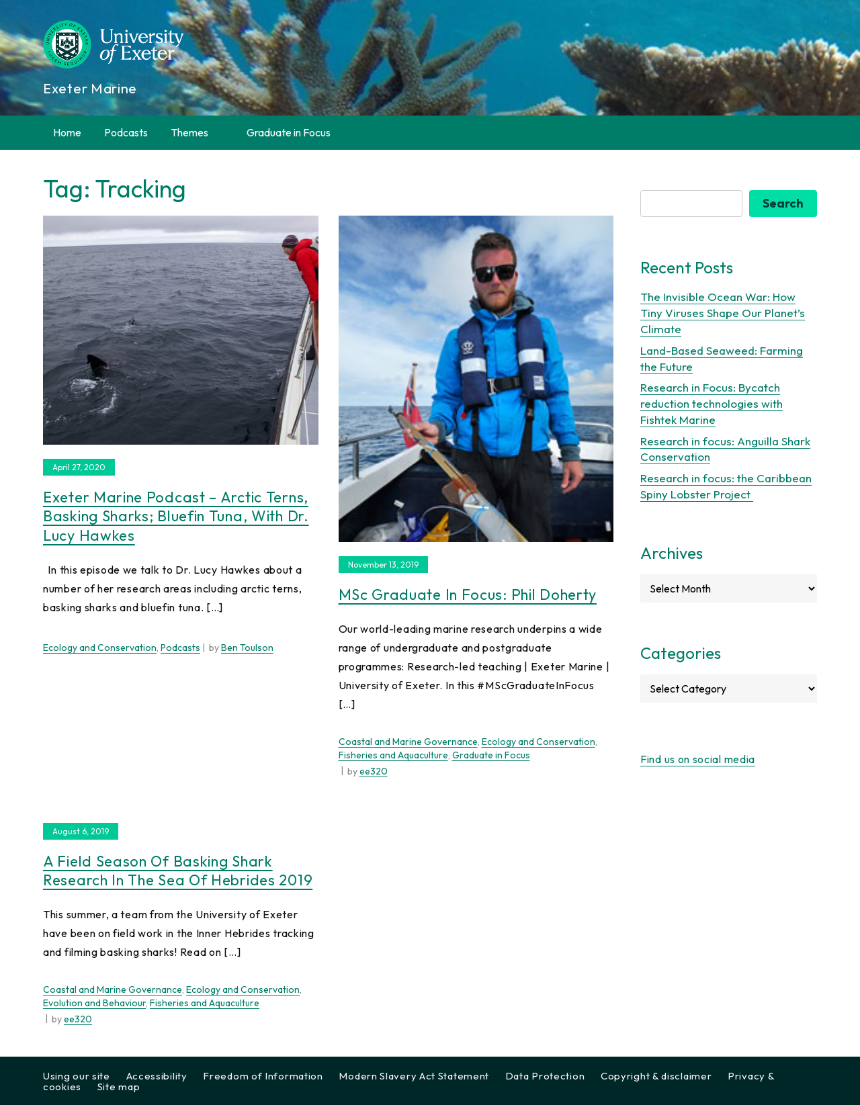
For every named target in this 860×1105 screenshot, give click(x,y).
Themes (197, 133)
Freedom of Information (262, 1075)
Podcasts (126, 132)
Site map (118, 1086)
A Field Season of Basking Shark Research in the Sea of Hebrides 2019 (177, 871)
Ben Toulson (247, 648)
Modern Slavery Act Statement (414, 1075)
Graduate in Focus (289, 132)
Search (783, 203)
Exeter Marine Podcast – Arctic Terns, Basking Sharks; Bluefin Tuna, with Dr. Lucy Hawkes (176, 516)
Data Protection (545, 1075)
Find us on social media (697, 759)
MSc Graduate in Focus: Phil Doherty (468, 594)
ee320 (373, 771)
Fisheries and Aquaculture (393, 755)
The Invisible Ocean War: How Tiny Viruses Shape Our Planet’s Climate (722, 313)
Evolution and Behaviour (94, 1003)
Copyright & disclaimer (656, 1075)
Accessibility (156, 1075)
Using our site (76, 1075)
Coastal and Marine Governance (408, 742)
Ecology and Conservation (100, 648)
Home (67, 132)
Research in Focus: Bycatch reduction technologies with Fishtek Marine (711, 403)
